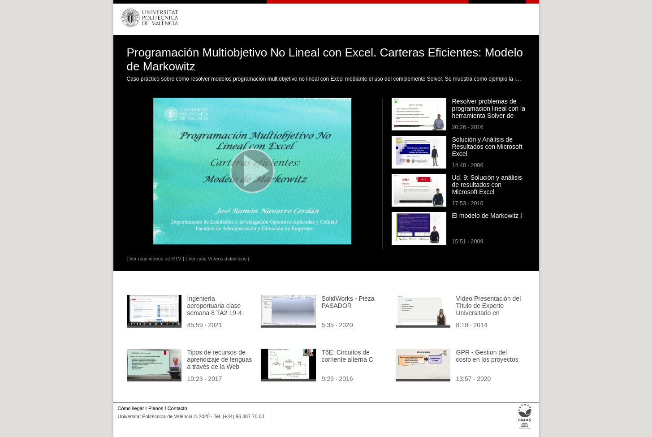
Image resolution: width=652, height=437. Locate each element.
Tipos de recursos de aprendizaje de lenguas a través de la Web (219, 359)
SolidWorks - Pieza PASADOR (348, 302)
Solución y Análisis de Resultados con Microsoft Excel (487, 146)
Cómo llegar (131, 408)
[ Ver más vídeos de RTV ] (155, 258)
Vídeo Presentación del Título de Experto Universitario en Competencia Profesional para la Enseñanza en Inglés (488, 316)
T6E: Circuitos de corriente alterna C (347, 356)
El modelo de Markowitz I (487, 215)
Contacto (177, 408)
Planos (155, 408)
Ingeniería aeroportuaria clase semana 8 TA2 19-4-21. (215, 309)
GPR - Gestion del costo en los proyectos (487, 356)
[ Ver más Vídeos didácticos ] (217, 258)
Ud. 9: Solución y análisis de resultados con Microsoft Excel (487, 184)
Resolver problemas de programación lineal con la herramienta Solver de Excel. (488, 112)
